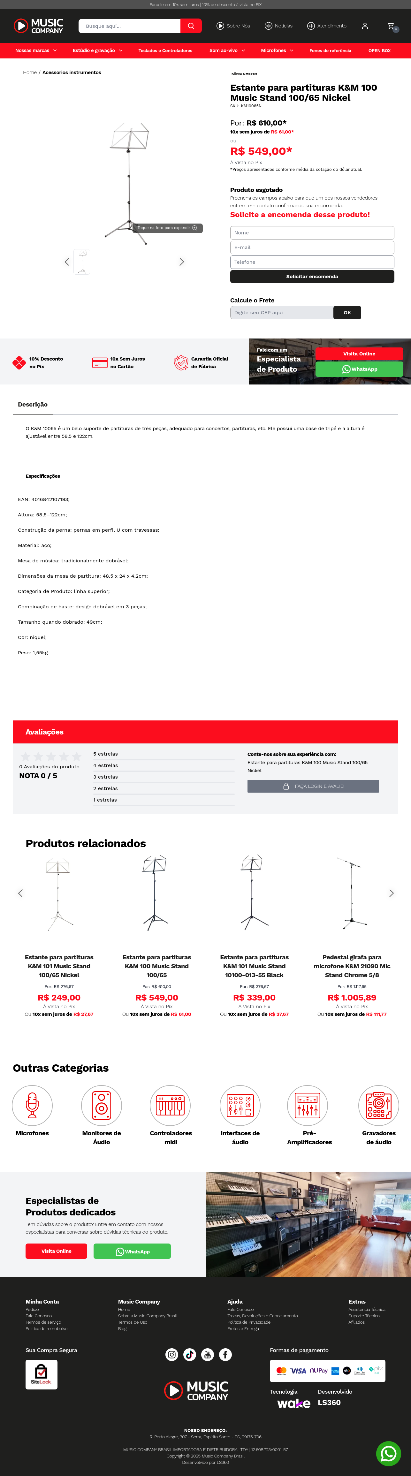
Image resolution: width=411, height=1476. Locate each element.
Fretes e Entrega (243, 1328)
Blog (122, 1328)
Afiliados (356, 1322)
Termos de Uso (133, 1322)
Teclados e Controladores (165, 50)
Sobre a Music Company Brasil (147, 1315)
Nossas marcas (32, 50)
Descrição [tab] (33, 404)
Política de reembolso (46, 1328)
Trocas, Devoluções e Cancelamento (262, 1315)
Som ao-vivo (223, 50)
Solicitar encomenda (312, 276)
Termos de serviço (43, 1322)
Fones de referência (330, 50)
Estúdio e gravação (94, 50)
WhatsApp (359, 369)
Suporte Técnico (364, 1315)
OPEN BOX (380, 50)
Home (30, 72)
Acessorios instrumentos (71, 72)
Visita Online (359, 354)
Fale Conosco (39, 1315)
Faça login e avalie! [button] (313, 786)
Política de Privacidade (248, 1322)
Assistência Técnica (366, 1309)
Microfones (273, 50)
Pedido (32, 1309)
